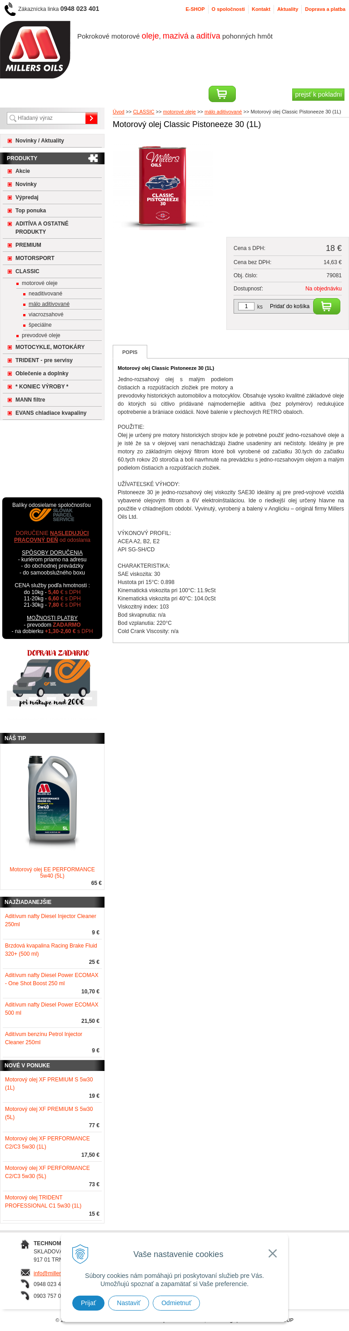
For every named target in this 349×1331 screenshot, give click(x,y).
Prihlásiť (26, 94)
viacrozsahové (46, 314)
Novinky (26, 184)
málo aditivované (49, 304)
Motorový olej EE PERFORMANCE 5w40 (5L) (52, 872)
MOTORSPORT (35, 258)
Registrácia (65, 94)
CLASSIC (27, 271)
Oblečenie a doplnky (42, 373)
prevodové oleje (41, 335)
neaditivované (45, 293)
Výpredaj (27, 197)
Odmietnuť (176, 1302)
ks (260, 307)
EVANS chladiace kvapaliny (51, 413)
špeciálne (40, 325)
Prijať (88, 1302)
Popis (130, 352)
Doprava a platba (325, 9)
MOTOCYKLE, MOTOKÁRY (50, 347)
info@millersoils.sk (56, 1273)
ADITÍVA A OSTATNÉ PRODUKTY (42, 228)
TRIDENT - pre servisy (44, 360)
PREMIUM (28, 245)
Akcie (22, 171)
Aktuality (287, 9)
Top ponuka (30, 210)
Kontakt (261, 9)
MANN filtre (30, 400)
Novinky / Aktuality (39, 141)
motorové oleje (40, 283)
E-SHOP (194, 9)
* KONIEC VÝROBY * (41, 386)
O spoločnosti (228, 9)
